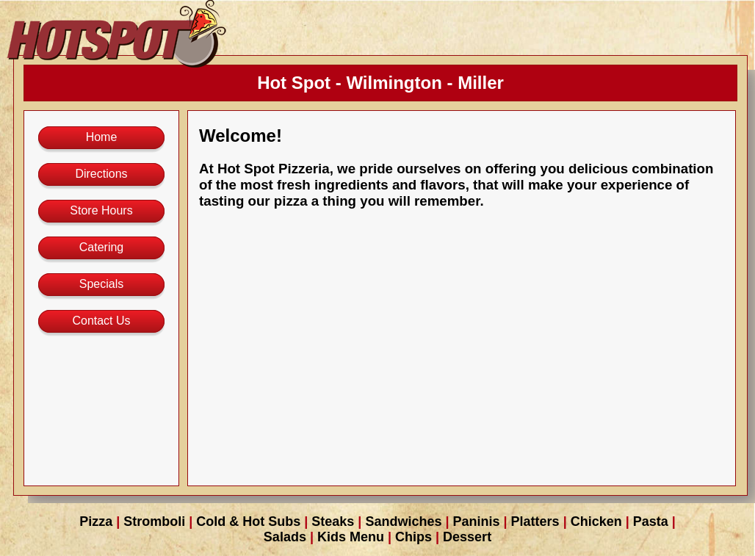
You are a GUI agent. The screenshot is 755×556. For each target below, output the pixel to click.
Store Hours (101, 210)
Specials (101, 284)
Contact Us (101, 320)
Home (102, 137)
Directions (101, 173)
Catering (101, 247)
